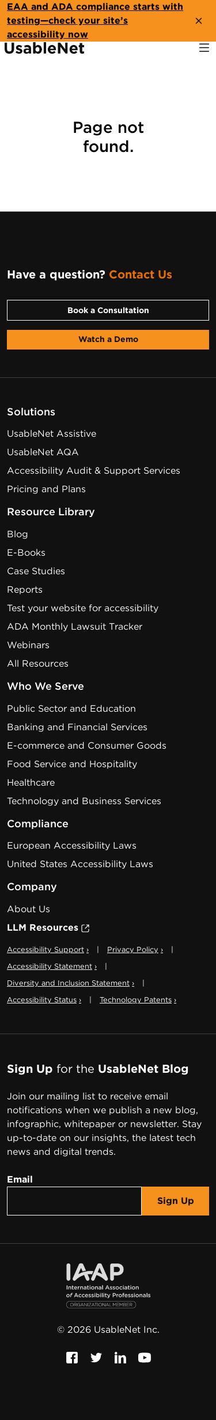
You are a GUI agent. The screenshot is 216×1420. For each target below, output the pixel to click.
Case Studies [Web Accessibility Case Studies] (36, 571)
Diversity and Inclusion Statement (70, 983)
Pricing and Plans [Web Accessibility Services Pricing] (46, 489)
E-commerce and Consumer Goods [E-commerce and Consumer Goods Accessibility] (86, 745)
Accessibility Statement (52, 966)
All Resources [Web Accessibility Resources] (38, 663)
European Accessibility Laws (72, 845)
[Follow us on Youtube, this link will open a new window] (144, 1357)
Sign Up (175, 1200)
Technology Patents (138, 999)
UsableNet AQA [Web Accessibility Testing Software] (43, 452)
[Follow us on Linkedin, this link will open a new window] (120, 1357)
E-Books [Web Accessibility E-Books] (26, 552)
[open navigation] (204, 47)
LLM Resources (48, 927)
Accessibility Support (48, 949)
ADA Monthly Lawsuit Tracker (74, 626)
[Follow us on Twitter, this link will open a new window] (96, 1357)
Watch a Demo (108, 339)
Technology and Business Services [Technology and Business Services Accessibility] (84, 801)
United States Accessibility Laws (80, 863)
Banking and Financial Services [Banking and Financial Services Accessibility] (77, 727)
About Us (28, 909)
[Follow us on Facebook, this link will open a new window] (72, 1357)
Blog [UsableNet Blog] (17, 534)
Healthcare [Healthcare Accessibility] (31, 782)
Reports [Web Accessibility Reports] (25, 589)
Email (20, 1179)
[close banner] (198, 21)
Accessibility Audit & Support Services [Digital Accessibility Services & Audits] (93, 470)
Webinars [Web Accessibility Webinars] (28, 645)
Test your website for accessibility (82, 608)
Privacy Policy (135, 949)
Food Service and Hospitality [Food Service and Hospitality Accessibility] (72, 764)
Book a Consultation (108, 310)
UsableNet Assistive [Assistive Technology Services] (51, 433)
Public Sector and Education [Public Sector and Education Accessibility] (71, 708)
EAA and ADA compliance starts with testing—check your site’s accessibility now (95, 20)
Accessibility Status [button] (44, 999)
